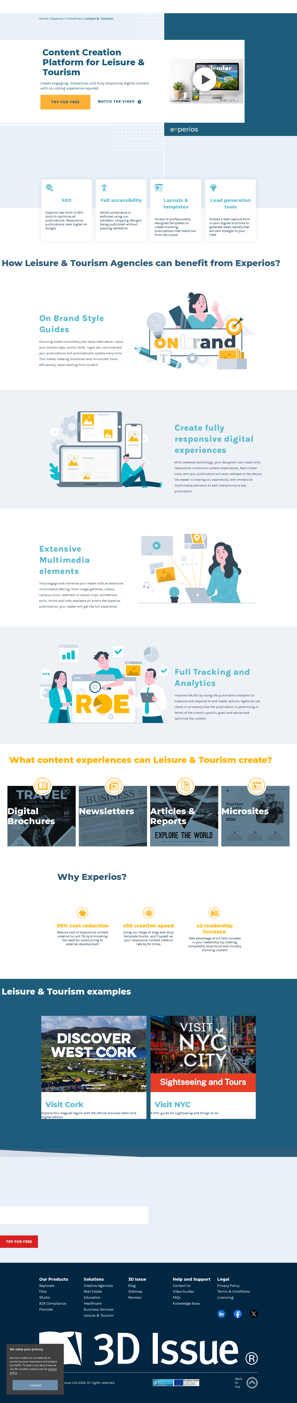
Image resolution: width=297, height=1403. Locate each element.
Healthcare (93, 1303)
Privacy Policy (228, 1286)
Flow (43, 1291)
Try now (257, 6)
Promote (46, 1309)
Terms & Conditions (233, 1291)
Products (79, 6)
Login (232, 6)
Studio (44, 1297)
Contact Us (182, 1286)
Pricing (186, 6)
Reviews (134, 1297)
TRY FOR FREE (65, 102)
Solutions (106, 6)
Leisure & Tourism (99, 1315)
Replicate (46, 1286)
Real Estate (93, 1291)
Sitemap (135, 1291)
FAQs (177, 1297)
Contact (207, 6)
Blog (132, 1286)
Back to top (246, 1383)
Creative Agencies (98, 1286)
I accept (35, 1385)
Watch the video (119, 101)
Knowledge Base (186, 1303)
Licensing (225, 1297)
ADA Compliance (52, 1303)
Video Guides (183, 1291)
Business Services (99, 1309)
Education (92, 1297)
